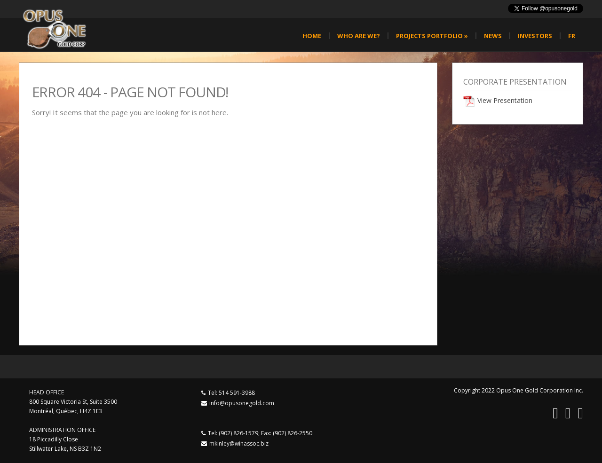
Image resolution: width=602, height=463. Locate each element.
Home (311, 35)
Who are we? (358, 35)
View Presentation (504, 100)
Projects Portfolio (432, 35)
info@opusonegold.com (241, 403)
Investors (535, 35)
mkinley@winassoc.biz (239, 443)
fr (571, 35)
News (493, 35)
